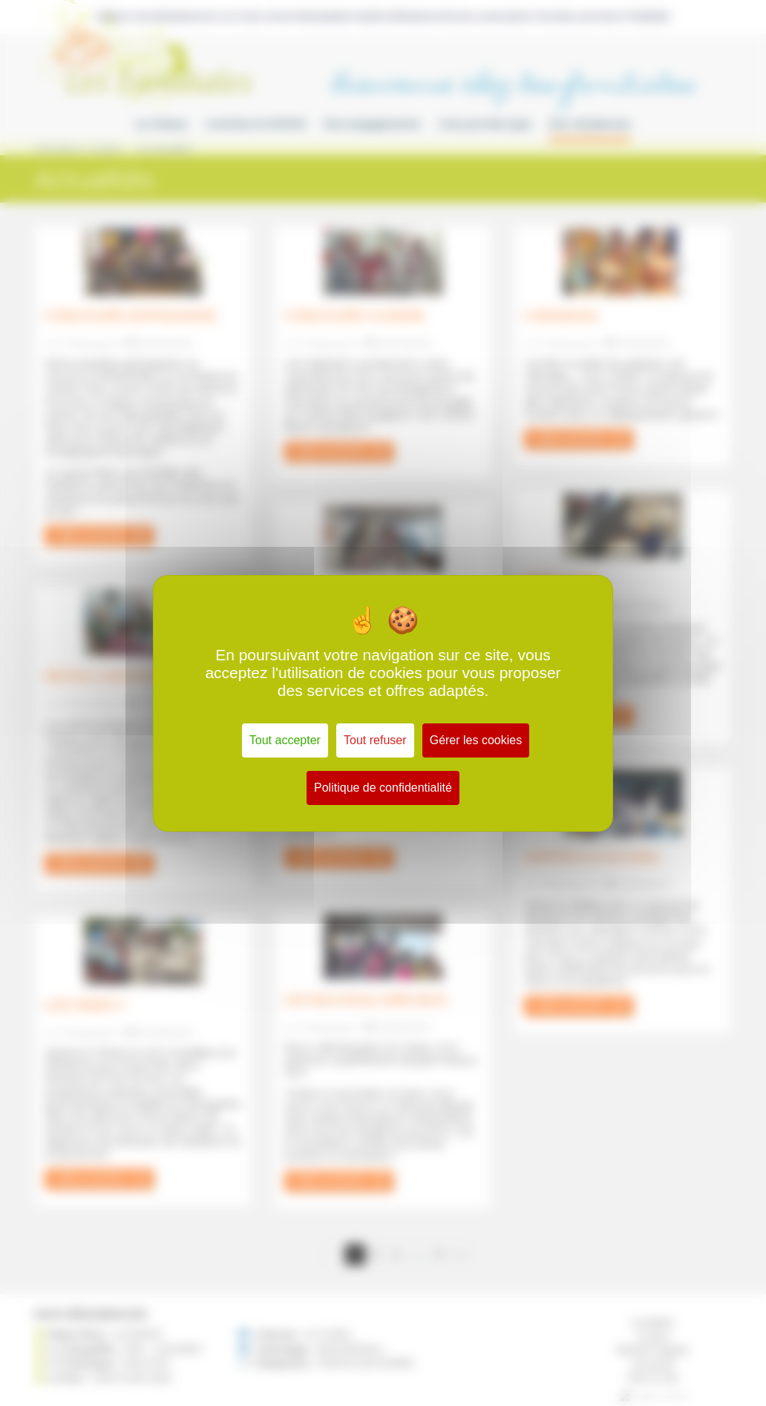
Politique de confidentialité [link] (383, 787)
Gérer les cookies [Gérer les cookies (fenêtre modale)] (476, 740)
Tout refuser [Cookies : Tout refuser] (375, 740)
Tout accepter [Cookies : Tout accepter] (285, 740)
